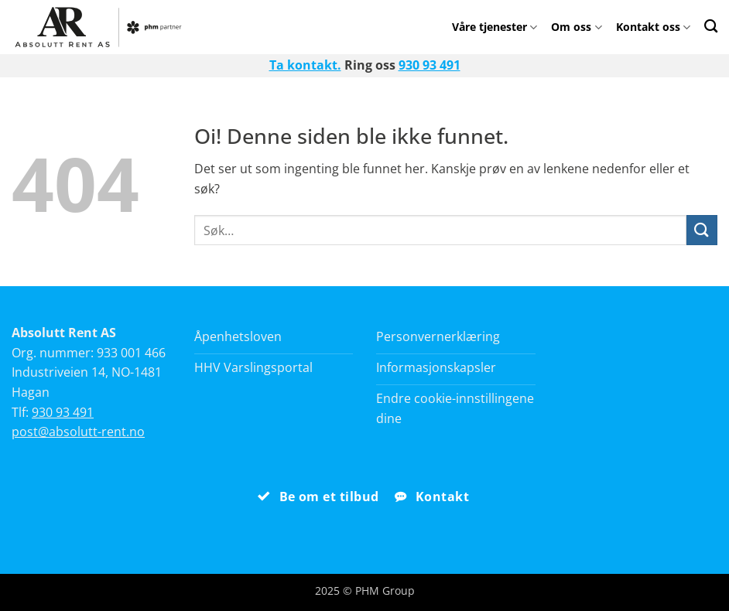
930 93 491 (429, 64)
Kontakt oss (653, 26)
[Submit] (701, 230)
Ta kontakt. (305, 64)
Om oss (576, 26)
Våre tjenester (494, 26)
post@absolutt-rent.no (78, 431)
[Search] (710, 26)
